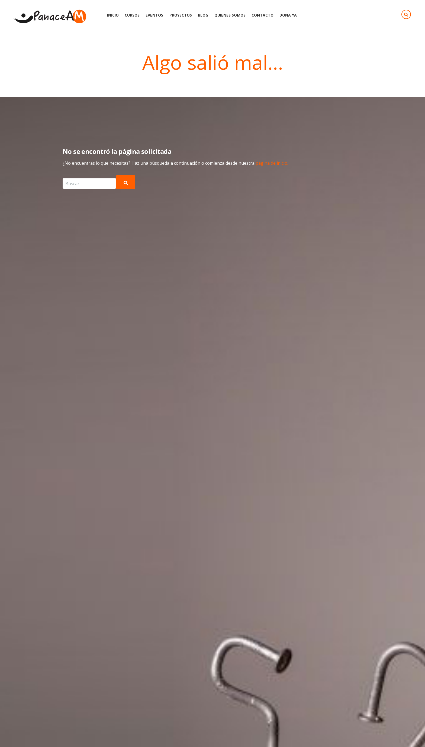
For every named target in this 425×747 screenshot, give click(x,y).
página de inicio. (272, 163)
